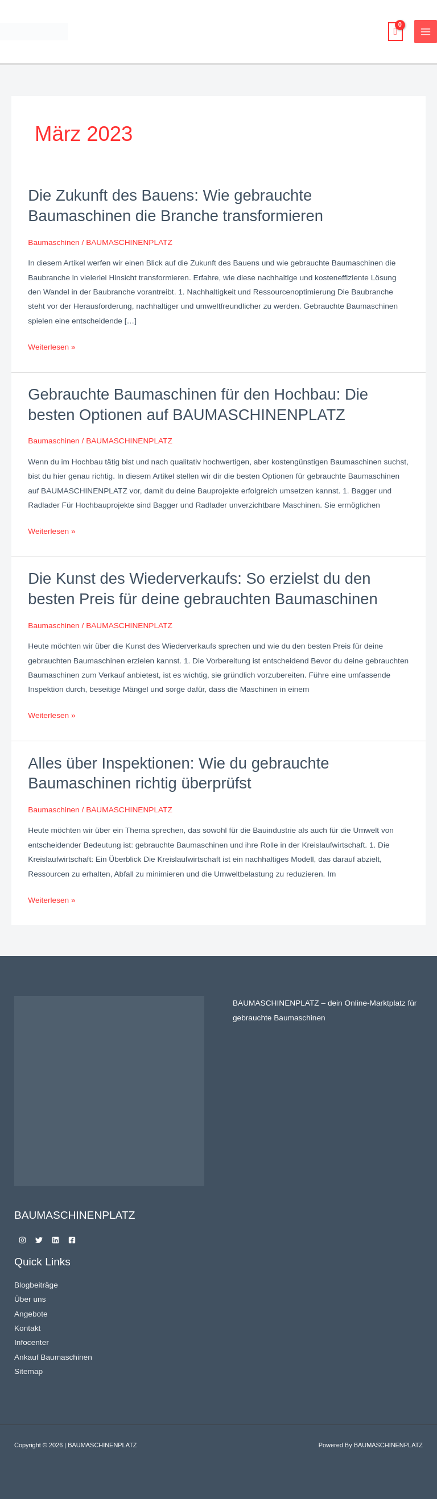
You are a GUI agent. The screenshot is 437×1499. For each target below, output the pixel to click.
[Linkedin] (55, 1240)
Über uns (30, 1299)
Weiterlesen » (51, 345)
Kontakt (27, 1328)
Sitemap (28, 1371)
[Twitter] (39, 1240)
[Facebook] (72, 1240)
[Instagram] (22, 1240)
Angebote (31, 1314)
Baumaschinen (53, 242)
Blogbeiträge (36, 1285)
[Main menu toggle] (426, 31)
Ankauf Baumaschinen (53, 1357)
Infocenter (31, 1342)
